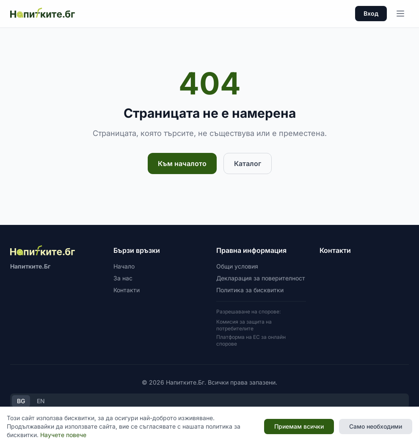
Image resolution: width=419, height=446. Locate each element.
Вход (371, 13)
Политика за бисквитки (250, 290)
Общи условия (237, 266)
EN (41, 400)
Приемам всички (299, 426)
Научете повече (63, 434)
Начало (124, 266)
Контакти (126, 290)
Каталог (247, 163)
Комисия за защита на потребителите (244, 325)
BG (21, 400)
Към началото (182, 163)
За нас (122, 278)
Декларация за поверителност (260, 278)
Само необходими (375, 426)
